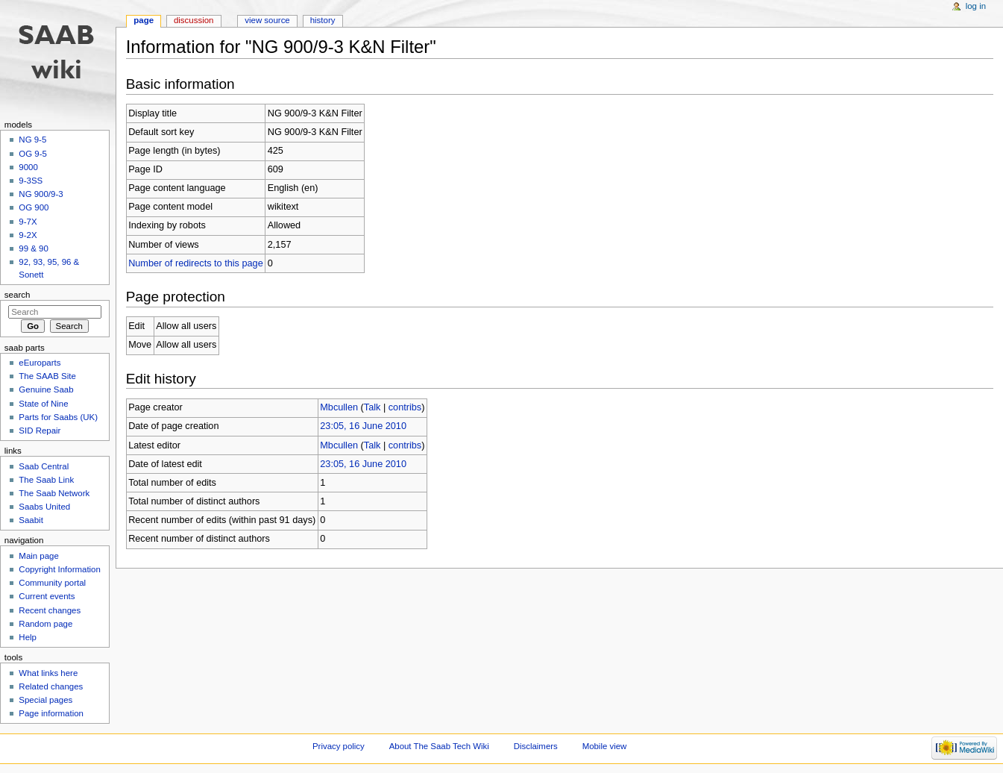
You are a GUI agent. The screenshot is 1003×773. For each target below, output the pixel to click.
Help (28, 637)
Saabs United (44, 506)
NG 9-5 (32, 139)
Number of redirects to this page (195, 263)
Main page (39, 555)
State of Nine (43, 403)
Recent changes (50, 610)
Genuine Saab (46, 389)
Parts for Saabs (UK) (58, 417)
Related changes (51, 686)
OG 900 (33, 207)
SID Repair (39, 430)
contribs (405, 407)
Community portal (52, 582)
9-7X (28, 221)
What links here (48, 673)
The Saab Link (46, 479)
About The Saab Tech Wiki (439, 746)
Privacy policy (338, 746)
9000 (28, 167)
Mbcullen (339, 407)
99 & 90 (33, 248)
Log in (976, 5)
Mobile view (604, 746)
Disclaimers (536, 746)
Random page (45, 623)
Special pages (45, 699)
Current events (47, 596)
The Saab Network (54, 493)
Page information (51, 713)
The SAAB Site (47, 376)
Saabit (31, 520)
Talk (372, 407)
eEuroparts (39, 362)
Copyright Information (60, 569)
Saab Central (44, 466)
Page (143, 20)
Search (17, 294)
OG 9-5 (33, 153)
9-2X (28, 235)
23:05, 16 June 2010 (363, 426)
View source (267, 20)
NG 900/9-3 (41, 194)
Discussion (193, 20)
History (323, 20)
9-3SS (31, 180)
